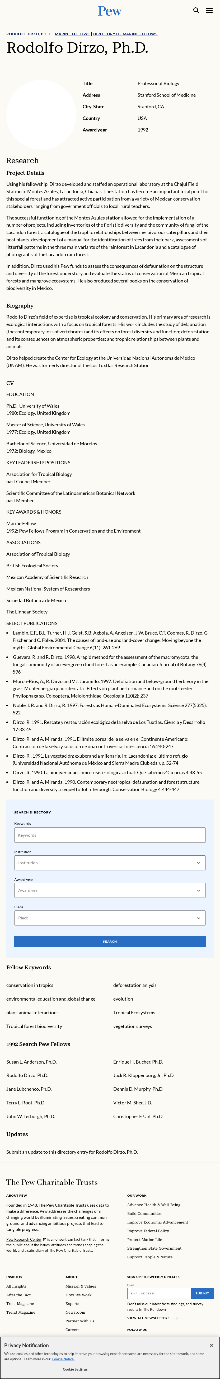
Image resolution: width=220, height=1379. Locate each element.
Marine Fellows (72, 34)
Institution (22, 852)
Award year (23, 879)
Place (18, 907)
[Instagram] (139, 1339)
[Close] (211, 1348)
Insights (14, 1277)
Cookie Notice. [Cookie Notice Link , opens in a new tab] (63, 1362)
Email (130, 1285)
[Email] (159, 1293)
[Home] (51, 1182)
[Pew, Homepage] (110, 10)
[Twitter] (155, 1339)
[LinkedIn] (147, 1339)
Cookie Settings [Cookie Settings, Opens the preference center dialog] (75, 1373)
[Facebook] (130, 1339)
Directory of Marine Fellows (125, 34)
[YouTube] (163, 1339)
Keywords (22, 823)
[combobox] (18, 863)
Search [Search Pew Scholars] (110, 941)
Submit (202, 1293)
